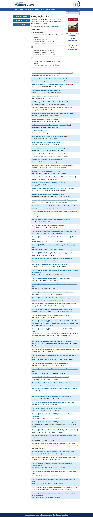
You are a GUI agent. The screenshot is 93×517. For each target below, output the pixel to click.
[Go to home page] (24, 6)
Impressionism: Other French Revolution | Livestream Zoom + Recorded (52, 113)
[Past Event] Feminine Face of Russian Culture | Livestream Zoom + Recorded (54, 304)
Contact (53, 10)
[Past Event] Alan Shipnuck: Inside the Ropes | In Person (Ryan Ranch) (51, 220)
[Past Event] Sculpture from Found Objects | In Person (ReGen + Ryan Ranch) (53, 444)
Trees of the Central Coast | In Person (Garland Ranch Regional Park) (54, 177)
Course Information (18, 10)
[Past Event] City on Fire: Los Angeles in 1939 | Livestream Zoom (50, 264)
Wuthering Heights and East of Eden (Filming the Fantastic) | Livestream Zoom (54, 200)
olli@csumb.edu (72, 41)
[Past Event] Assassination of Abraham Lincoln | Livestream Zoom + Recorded (54, 231)
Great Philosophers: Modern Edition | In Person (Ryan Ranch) (51, 102)
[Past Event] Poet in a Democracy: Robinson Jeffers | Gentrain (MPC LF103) (53, 402)
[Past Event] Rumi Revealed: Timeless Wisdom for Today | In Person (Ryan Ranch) (55, 430)
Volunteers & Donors (39, 10)
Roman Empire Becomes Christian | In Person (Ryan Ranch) (48, 148)
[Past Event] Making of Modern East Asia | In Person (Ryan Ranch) (50, 377)
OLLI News (30, 10)
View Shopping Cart (72, 13)
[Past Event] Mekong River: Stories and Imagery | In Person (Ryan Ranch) (52, 383)
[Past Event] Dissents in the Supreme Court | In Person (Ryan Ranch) (51, 278)
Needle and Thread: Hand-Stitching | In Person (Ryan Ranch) (51, 125)
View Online (72, 36)
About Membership (21, 16)
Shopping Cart (57, 515)
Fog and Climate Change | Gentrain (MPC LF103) (45, 96)
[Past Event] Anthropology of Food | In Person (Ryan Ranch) (49, 225)
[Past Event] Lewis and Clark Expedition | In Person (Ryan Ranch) (50, 363)
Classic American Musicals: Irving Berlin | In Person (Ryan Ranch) (52, 85)
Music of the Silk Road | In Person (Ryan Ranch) (45, 119)
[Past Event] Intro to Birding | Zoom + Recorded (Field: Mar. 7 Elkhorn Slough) (54, 321)
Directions (47, 10)
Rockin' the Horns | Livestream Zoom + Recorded (46, 142)
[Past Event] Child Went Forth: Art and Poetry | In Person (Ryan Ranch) (52, 259)
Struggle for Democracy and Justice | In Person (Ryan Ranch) (51, 165)
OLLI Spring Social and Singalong (41, 131)
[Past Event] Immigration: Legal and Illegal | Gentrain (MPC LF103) (50, 315)
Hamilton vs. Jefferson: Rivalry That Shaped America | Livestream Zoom (52, 108)
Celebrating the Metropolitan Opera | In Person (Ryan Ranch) (49, 79)
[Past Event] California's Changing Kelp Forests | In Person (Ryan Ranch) (52, 253)
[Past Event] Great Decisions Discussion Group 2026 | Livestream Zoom (52, 309)
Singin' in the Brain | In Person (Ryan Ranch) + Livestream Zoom (50, 154)
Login (78, 10)
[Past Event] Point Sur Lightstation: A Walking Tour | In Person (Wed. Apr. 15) (54, 422)
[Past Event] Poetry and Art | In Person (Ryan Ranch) (46, 408)
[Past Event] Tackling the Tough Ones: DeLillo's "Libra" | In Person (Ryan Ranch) (54, 487)
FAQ (26, 10)
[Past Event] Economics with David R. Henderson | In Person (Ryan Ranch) (52, 292)
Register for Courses (21, 20)
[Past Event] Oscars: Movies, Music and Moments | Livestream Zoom (51, 397)
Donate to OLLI (21, 24)
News (37, 515)
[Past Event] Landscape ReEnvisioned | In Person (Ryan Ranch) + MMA (51, 341)
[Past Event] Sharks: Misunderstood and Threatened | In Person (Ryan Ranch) (53, 458)
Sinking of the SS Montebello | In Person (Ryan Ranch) (47, 160)
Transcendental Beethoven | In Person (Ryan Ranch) (46, 171)
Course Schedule (30, 515)
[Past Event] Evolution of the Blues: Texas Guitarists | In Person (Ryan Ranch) (53, 298)
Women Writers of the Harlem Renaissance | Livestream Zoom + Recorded (53, 189)
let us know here (54, 26)
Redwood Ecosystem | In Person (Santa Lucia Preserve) (50, 137)
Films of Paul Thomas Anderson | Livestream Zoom (46, 90)
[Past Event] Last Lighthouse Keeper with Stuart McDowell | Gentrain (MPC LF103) (55, 349)
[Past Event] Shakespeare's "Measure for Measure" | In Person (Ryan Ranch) (53, 452)
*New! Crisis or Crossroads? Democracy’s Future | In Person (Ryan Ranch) (52, 73)
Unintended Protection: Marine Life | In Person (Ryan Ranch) (49, 183)
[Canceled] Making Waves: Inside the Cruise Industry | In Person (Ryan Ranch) (54, 206)
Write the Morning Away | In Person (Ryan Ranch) (48, 194)
